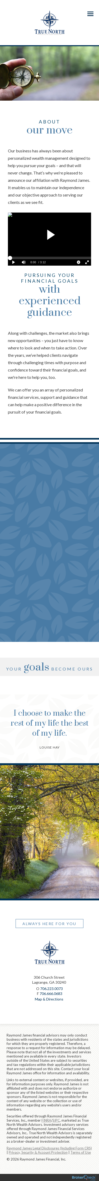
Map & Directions (49, 999)
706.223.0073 (51, 988)
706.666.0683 (51, 993)
